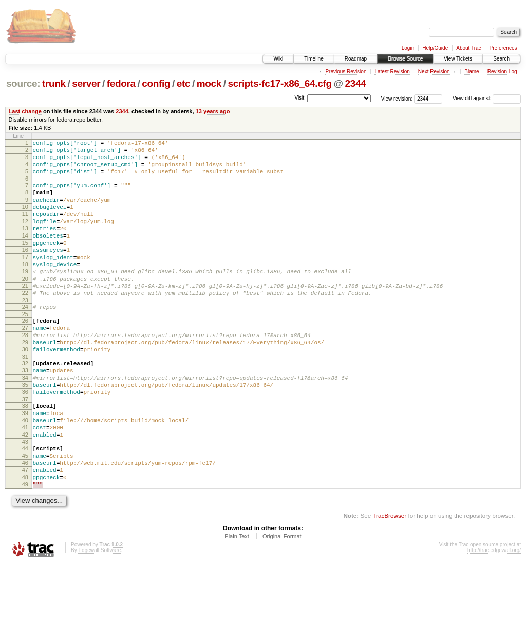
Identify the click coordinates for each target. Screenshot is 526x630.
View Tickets (458, 59)
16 (25, 271)
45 (25, 514)
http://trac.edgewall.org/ (494, 616)
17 (25, 280)
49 (25, 549)
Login (408, 48)
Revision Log (502, 71)
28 (25, 372)
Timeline (313, 59)
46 (25, 523)
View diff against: (487, 98)
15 (25, 263)
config (156, 83)
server (86, 83)
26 (25, 354)
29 (25, 381)
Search (501, 59)
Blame (471, 71)
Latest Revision (391, 71)
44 (25, 505)
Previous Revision (345, 71)
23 (25, 332)
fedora (121, 83)
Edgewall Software (99, 616)
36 (25, 440)
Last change (25, 111)
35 (25, 431)
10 (25, 219)
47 (25, 531)
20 (25, 306)
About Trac (468, 48)
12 (25, 236)
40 (25, 472)
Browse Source (405, 59)
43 (25, 499)
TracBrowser (389, 581)
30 (25, 389)
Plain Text (236, 602)
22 (25, 324)
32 (25, 405)
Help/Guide (435, 48)
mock (209, 83)
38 (25, 455)
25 (25, 348)
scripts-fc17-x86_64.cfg (279, 83)
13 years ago (213, 111)
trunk (54, 83)
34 (25, 422)
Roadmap (356, 59)
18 (25, 289)
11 (25, 228)
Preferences (503, 48)
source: (23, 83)
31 (25, 398)
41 (25, 481)
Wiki (278, 59)
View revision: (397, 98)
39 (25, 464)
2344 (355, 83)
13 (25, 245)
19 (25, 297)
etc (183, 83)
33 (25, 413)
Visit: (300, 98)
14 (25, 254)
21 (25, 315)
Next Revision (434, 71)
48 (25, 540)
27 (25, 363)
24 (25, 339)
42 (25, 490)
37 (25, 448)
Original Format (282, 602)
